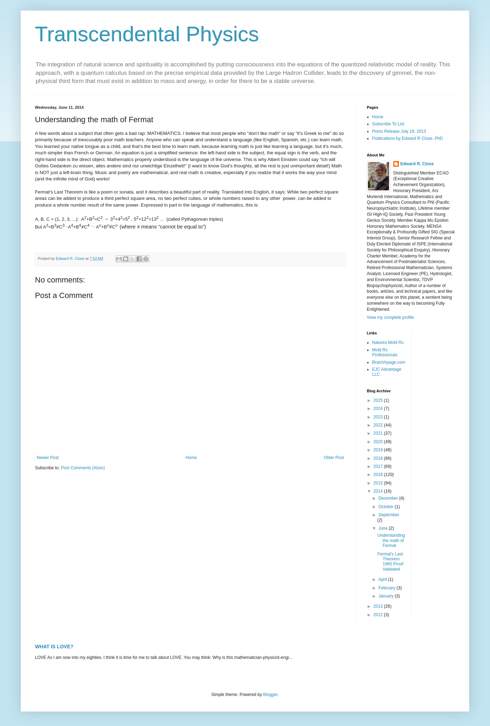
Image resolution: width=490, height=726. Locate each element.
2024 (379, 408)
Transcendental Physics (147, 34)
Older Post (334, 457)
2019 (379, 449)
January (386, 596)
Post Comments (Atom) (83, 467)
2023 (379, 417)
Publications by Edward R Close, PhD (407, 138)
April (383, 579)
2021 (379, 433)
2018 (379, 458)
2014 (379, 491)
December (388, 498)
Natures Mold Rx (388, 342)
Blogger (270, 694)
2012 (379, 614)
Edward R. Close (417, 163)
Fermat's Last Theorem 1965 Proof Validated (390, 562)
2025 (379, 400)
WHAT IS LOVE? (54, 646)
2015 (379, 483)
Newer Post (48, 457)
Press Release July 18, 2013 (399, 131)
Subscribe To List (388, 123)
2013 (379, 606)
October (386, 506)
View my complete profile (390, 317)
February (387, 587)
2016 (379, 474)
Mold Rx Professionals (385, 352)
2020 (379, 441)
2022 (379, 425)
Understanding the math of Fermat (391, 540)
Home (191, 457)
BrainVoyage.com (388, 362)
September (388, 514)
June (383, 528)
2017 (379, 466)
